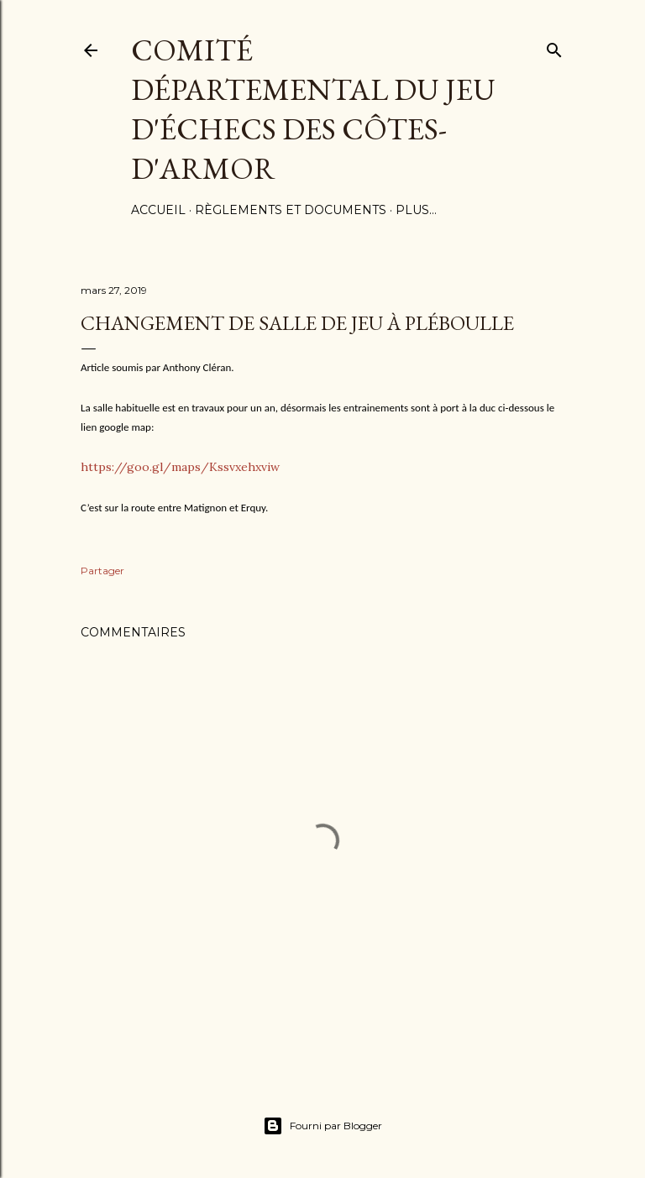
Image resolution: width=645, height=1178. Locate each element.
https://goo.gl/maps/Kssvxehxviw (180, 466)
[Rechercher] (554, 46)
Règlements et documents (290, 209)
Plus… (416, 209)
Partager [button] (102, 570)
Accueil (158, 209)
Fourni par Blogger (322, 1126)
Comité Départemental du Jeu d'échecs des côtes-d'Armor (313, 109)
